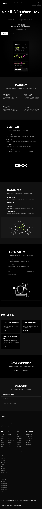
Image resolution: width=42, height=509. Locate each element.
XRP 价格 (3, 481)
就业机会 (2, 436)
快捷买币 (9, 434)
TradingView (10, 444)
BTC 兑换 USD (29, 434)
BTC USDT (3, 462)
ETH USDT (3, 464)
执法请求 (2, 448)
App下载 (2, 451)
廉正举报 (2, 446)
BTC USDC (3, 458)
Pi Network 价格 (4, 477)
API (18, 434)
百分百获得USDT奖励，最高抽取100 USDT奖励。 (21, 26)
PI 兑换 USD (28, 444)
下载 (38, 3)
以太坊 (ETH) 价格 (4, 475)
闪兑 (8, 436)
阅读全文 (5, 330)
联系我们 (2, 438)
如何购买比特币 (4, 485)
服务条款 (2, 440)
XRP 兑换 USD (29, 442)
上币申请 (19, 440)
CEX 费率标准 (20, 438)
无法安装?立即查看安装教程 (21, 29)
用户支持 (19, 442)
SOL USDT (3, 468)
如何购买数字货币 (4, 483)
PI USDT (2, 466)
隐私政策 (2, 442)
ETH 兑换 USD (29, 436)
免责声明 (2, 444)
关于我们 (2, 434)
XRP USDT (3, 470)
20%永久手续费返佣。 (21, 25)
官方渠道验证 (19, 446)
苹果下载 (4, 33)
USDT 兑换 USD (29, 438)
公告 (18, 448)
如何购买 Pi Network (5, 491)
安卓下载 (12, 33)
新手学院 (9, 442)
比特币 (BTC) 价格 (4, 472)
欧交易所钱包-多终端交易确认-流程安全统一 (12, 500)
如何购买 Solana (4, 489)
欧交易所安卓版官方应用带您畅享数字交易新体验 (28, 500)
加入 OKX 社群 (20, 451)
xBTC (9, 446)
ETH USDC (3, 460)
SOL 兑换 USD (29, 440)
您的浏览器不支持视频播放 (21, 56)
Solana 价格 (3, 479)
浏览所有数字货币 (11, 440)
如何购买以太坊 (4, 487)
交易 (8, 438)
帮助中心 (19, 444)
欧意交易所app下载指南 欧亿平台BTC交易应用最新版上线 (11, 505)
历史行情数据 (19, 436)
